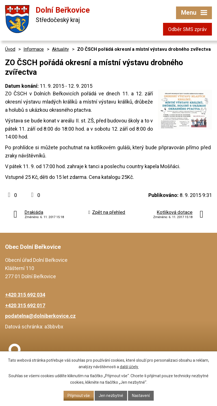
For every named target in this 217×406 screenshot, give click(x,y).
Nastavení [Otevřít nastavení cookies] (141, 395)
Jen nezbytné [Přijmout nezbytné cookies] (111, 395)
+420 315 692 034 (25, 295)
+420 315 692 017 (25, 305)
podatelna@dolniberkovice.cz (40, 316)
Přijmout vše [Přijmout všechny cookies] (79, 395)
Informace (33, 49)
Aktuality (60, 49)
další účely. (129, 367)
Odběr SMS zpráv (187, 29)
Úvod (10, 49)
